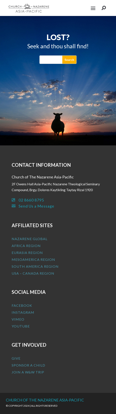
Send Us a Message (36, 206)
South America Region (35, 266)
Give (16, 358)
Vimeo (18, 319)
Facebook (22, 305)
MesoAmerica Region (33, 259)
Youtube (21, 326)
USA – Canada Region (33, 273)
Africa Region (26, 246)
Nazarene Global (29, 239)
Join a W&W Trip (28, 372)
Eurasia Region (27, 252)
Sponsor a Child (28, 365)
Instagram (23, 312)
